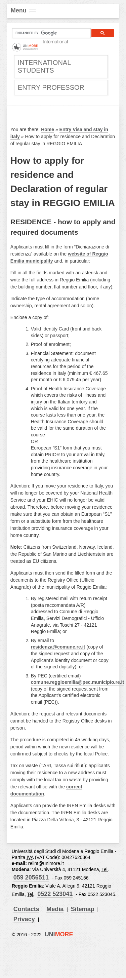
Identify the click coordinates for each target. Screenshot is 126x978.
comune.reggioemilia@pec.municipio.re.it (77, 682)
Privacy (24, 919)
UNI (59, 934)
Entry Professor (51, 87)
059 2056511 (31, 877)
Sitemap (82, 909)
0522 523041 (55, 894)
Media (55, 909)
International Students (44, 66)
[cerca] (48, 33)
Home (47, 129)
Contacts (26, 909)
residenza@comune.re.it (58, 647)
